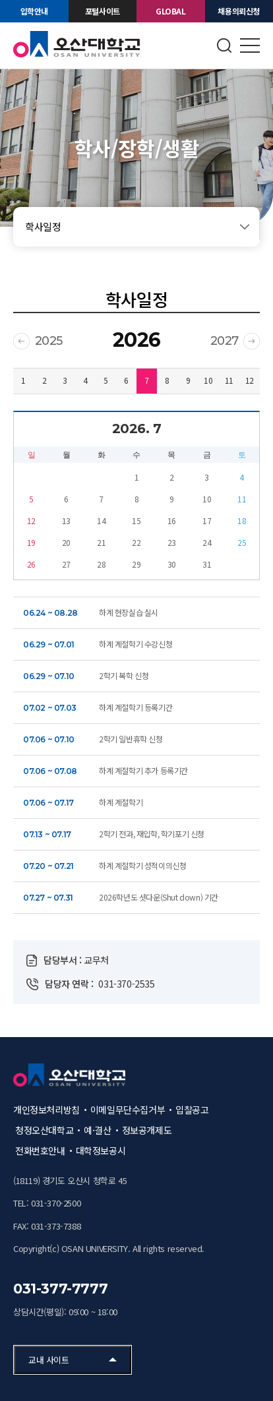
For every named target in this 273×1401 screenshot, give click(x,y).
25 (241, 542)
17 (206, 520)
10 (208, 380)
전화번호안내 (40, 1150)
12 (249, 380)
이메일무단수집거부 (127, 1109)
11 (229, 380)
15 (136, 520)
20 (66, 542)
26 (31, 564)
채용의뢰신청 (239, 10)
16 (171, 520)
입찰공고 (191, 1109)
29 (136, 564)
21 (101, 542)
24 (206, 542)
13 (66, 520)
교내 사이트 (48, 1360)
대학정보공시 (101, 1150)
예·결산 (97, 1130)
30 (171, 564)
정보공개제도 (147, 1130)
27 (66, 564)
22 (136, 542)
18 (241, 520)
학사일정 (43, 226)
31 (206, 564)
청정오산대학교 (44, 1130)
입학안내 (34, 10)
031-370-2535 (126, 983)
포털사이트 (102, 10)
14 (101, 520)
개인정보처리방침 (46, 1109)
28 (101, 564)
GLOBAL (171, 10)
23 (171, 542)
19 (31, 542)
